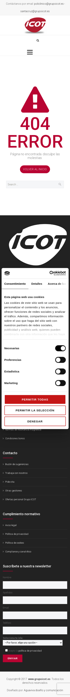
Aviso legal (11, 525)
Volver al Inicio (35, 169)
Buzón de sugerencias (17, 464)
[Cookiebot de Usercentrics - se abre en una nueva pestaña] (50, 273)
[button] (30, 52)
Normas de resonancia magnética (23, 429)
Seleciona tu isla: (33, 640)
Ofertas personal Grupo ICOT (20, 499)
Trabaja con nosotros (16, 473)
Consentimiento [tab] (15, 283)
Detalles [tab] (36, 283)
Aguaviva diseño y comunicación (43, 690)
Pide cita (9, 481)
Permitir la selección (35, 410)
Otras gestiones (13, 490)
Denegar (35, 421)
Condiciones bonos (15, 438)
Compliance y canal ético (18, 551)
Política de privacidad (16, 534)
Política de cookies (14, 542)
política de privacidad (30, 650)
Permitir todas (35, 399)
